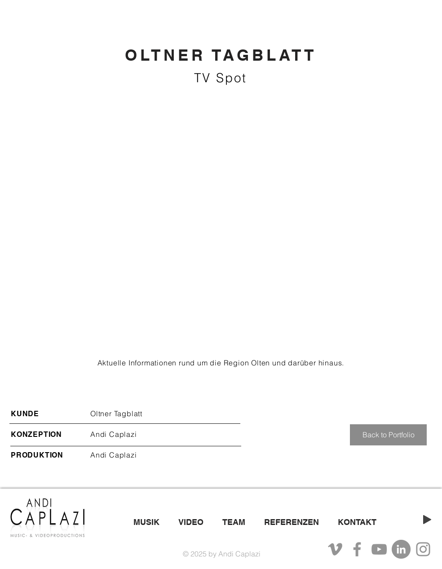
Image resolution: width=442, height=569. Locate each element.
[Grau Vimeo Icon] (335, 549)
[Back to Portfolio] (388, 435)
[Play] (427, 519)
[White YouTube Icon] (400, 506)
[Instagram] (423, 549)
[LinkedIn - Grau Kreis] (401, 549)
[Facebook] (357, 549)
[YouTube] (379, 549)
